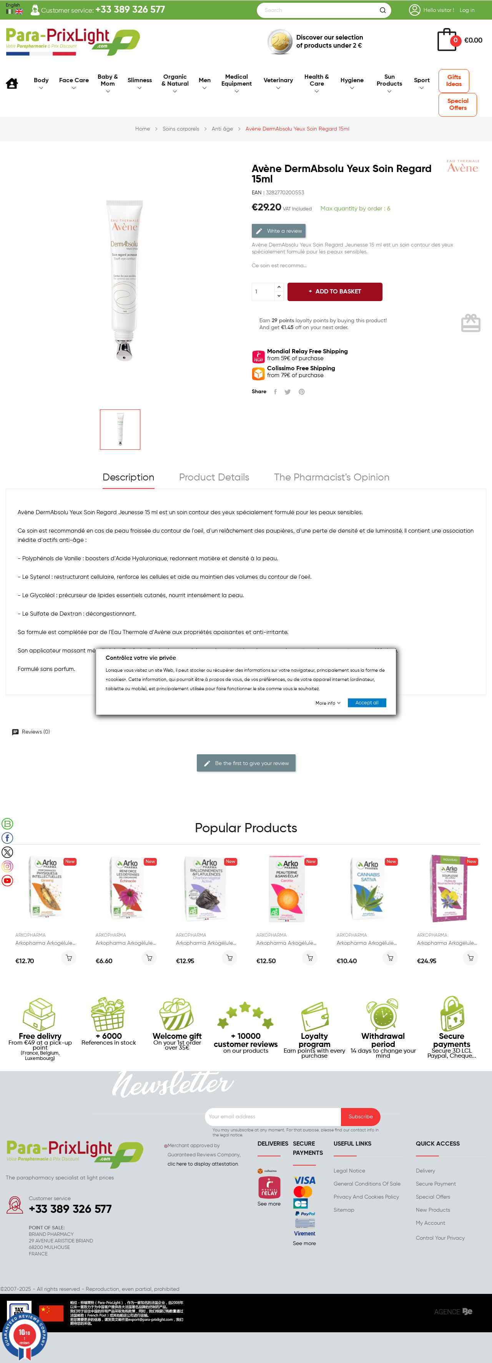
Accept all (367, 702)
